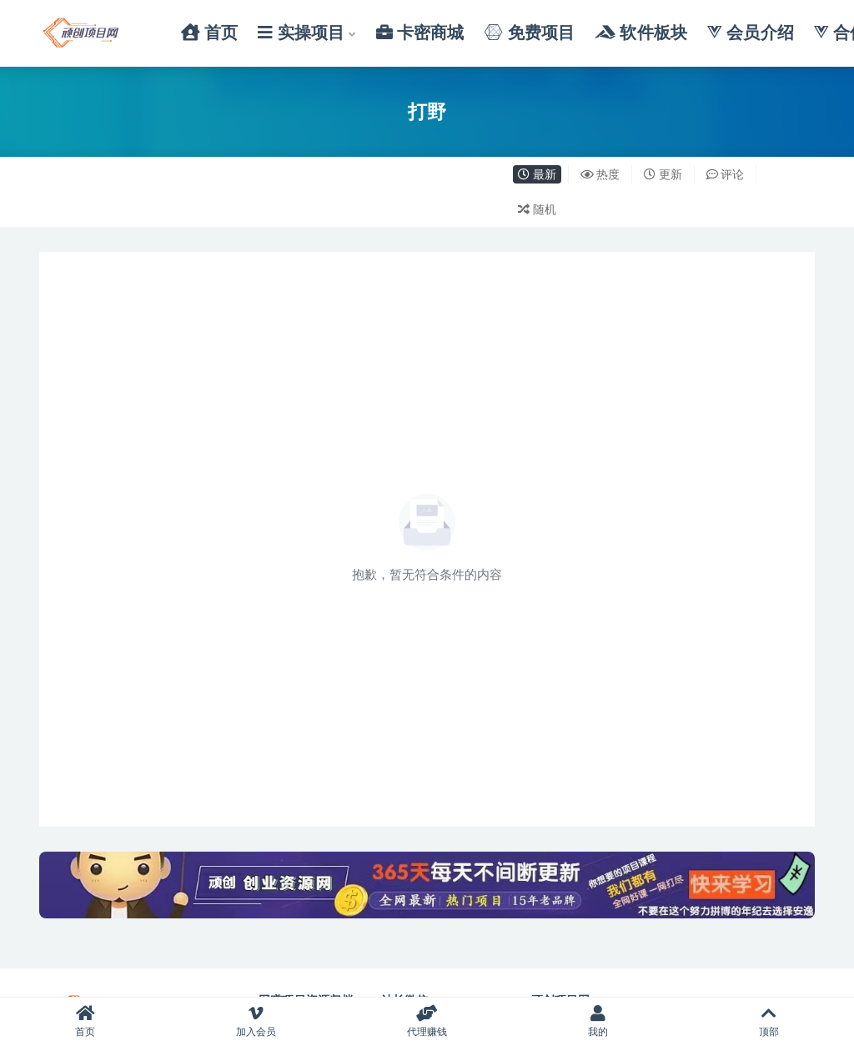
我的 (597, 1021)
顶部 (768, 1021)
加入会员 (256, 1021)
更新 (663, 174)
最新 (537, 174)
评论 (725, 174)
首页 (85, 1021)
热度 (600, 174)
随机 (537, 209)
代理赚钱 (427, 1021)
